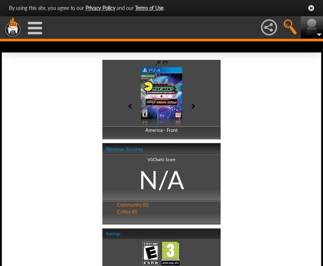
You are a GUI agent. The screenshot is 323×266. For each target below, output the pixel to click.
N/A (161, 179)
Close (311, 8)
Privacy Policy (100, 8)
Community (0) (132, 205)
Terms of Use (149, 8)
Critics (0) (127, 212)
